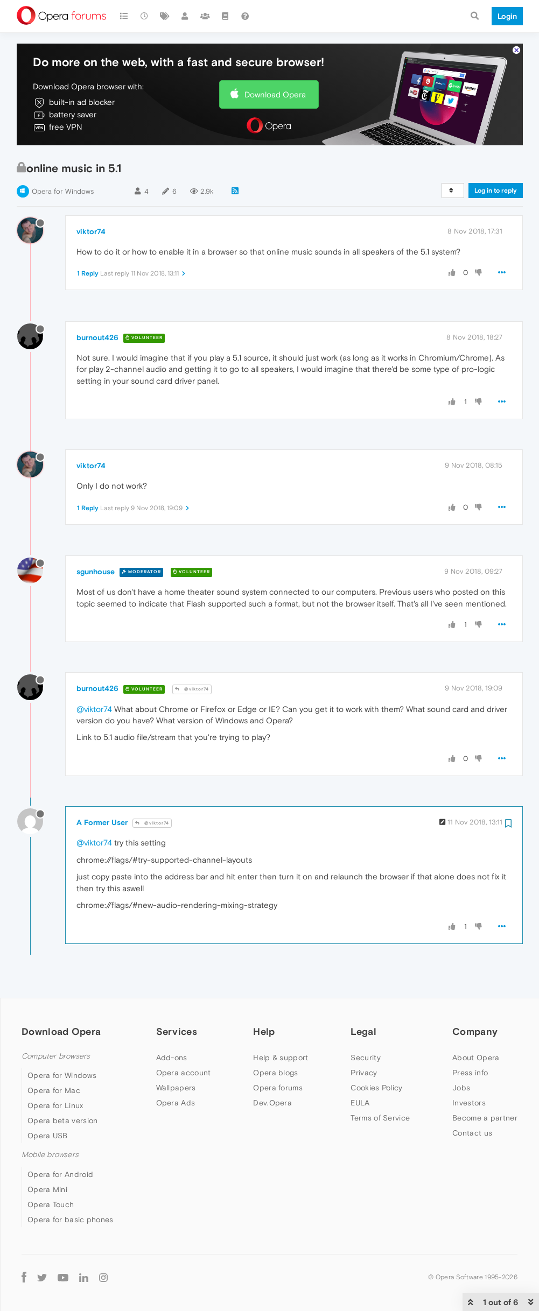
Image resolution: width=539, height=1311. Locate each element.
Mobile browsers (50, 1154)
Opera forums (278, 1087)
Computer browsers (56, 1056)
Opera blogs (275, 1072)
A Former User (102, 822)
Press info (470, 1072)
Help (264, 1031)
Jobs (461, 1087)
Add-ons (171, 1057)
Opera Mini (47, 1189)
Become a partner (484, 1117)
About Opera (475, 1057)
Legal (363, 1031)
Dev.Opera (272, 1102)
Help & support (280, 1057)
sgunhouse (95, 571)
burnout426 (97, 337)
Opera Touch (50, 1204)
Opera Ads (175, 1102)
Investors (469, 1102)
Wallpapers (176, 1087)
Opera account (183, 1072)
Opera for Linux (55, 1105)
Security (365, 1057)
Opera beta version (62, 1120)
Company (475, 1031)
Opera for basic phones (70, 1219)
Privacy (364, 1072)
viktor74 (91, 231)
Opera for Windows (63, 191)
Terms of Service (380, 1117)
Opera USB (47, 1135)
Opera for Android (60, 1174)
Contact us (472, 1133)
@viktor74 (192, 689)
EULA (360, 1102)
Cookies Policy (376, 1087)
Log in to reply (495, 190)
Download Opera (275, 94)
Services (176, 1031)
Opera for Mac (53, 1090)
